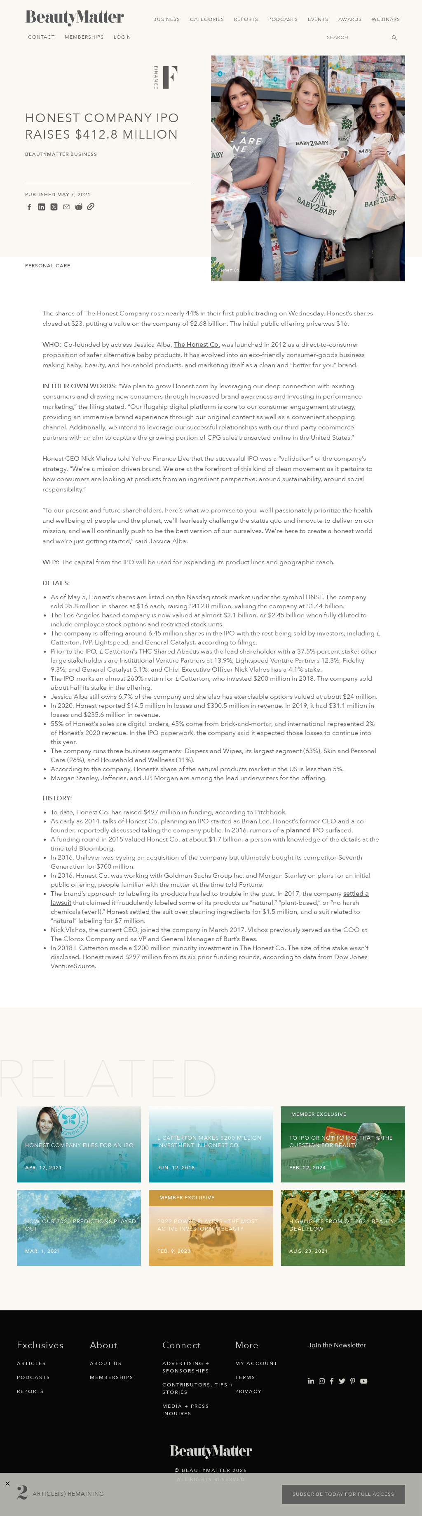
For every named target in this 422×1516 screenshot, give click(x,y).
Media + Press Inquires (185, 1410)
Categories (207, 19)
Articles (31, 1363)
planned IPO (305, 830)
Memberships (84, 37)
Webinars (386, 19)
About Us (106, 1363)
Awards (350, 19)
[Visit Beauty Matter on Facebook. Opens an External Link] (332, 1381)
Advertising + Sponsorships (186, 1367)
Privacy (248, 1391)
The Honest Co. (197, 344)
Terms (245, 1377)
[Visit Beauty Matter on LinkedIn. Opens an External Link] (311, 1381)
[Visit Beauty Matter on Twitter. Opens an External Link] (342, 1381)
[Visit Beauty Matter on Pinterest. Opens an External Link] (352, 1381)
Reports (246, 19)
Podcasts (283, 19)
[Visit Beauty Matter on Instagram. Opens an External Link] (322, 1381)
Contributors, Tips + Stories (198, 1388)
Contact (41, 37)
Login (122, 37)
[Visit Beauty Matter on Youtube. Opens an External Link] (364, 1381)
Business (166, 19)
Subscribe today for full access (343, 1494)
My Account (256, 1363)
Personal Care (47, 265)
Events (318, 19)
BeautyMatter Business (61, 154)
